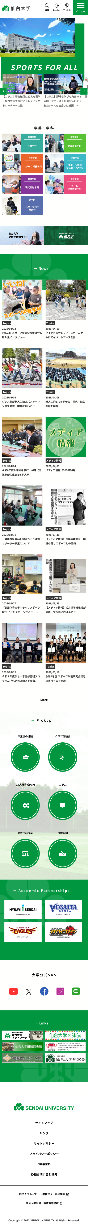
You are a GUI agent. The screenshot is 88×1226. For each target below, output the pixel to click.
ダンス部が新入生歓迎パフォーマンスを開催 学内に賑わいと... (22, 402)
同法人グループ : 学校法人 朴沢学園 (42, 1194)
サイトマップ (44, 1123)
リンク (44, 1133)
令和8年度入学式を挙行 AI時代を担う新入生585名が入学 (22, 470)
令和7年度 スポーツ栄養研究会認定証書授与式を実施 (66, 676)
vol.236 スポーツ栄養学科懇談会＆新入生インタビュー (22, 333)
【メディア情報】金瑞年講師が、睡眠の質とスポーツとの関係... (66, 539)
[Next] (83, 91)
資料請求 (44, 1164)
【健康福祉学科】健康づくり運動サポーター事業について (22, 539)
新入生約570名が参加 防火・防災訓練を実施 (66, 402)
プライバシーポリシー (44, 1154)
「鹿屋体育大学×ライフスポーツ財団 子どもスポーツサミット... (22, 607)
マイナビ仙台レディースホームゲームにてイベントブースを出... (66, 333)
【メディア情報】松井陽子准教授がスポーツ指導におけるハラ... (66, 607)
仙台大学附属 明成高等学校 (42, 1203)
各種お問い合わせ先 (44, 1174)
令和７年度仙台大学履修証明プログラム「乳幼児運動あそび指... (22, 676)
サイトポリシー (44, 1143)
